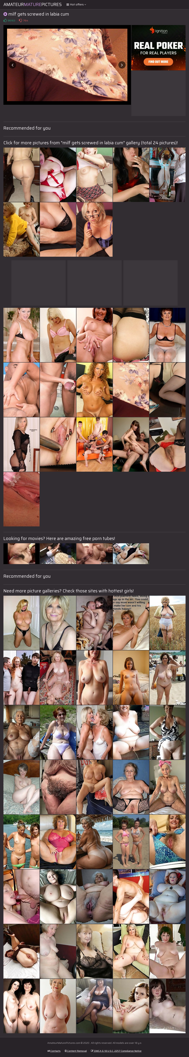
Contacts (54, 1051)
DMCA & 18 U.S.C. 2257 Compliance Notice (116, 1051)
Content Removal (76, 1051)
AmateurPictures (32, 4)
